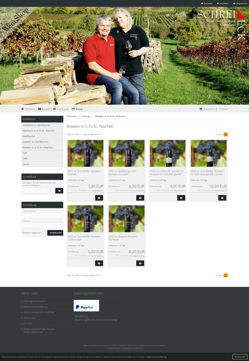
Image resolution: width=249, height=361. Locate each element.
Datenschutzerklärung (34, 306)
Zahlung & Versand (32, 301)
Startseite (28, 109)
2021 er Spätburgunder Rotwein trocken (123, 172)
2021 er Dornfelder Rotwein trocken (84, 172)
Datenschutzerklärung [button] (156, 356)
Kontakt (44, 109)
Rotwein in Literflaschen (35, 141)
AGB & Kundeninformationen (38, 312)
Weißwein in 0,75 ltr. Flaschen (39, 130)
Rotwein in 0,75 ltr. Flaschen (38, 147)
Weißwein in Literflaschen (36, 125)
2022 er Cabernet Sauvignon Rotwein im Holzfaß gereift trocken (167, 174)
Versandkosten (97, 190)
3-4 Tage (80, 180)
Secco (26, 164)
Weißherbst (29, 136)
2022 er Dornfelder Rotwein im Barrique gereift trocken (207, 172)
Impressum (61, 109)
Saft (25, 152)
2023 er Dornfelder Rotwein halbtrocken (84, 238)
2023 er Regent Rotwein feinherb (123, 238)
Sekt (25, 158)
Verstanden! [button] (240, 356)
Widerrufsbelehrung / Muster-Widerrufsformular (38, 330)
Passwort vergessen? (31, 232)
